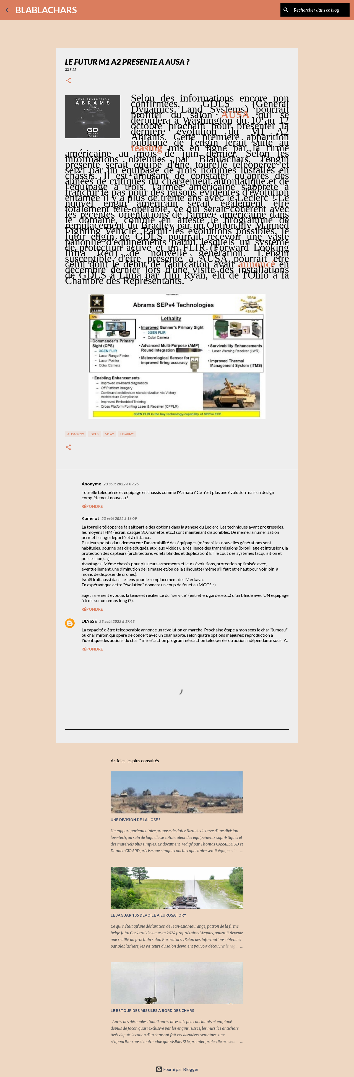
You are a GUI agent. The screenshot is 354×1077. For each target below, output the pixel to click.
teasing (146, 148)
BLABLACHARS (46, 9)
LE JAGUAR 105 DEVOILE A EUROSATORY (148, 915)
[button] (68, 81)
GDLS (94, 434)
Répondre (92, 506)
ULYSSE (89, 621)
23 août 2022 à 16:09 (119, 518)
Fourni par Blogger (177, 1069)
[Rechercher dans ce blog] (320, 10)
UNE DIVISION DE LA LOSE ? (135, 820)
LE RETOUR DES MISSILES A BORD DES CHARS (152, 1010)
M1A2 (109, 434)
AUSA (235, 114)
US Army (127, 434)
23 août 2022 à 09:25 (121, 484)
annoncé (256, 264)
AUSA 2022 (75, 434)
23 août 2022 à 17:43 (117, 621)
